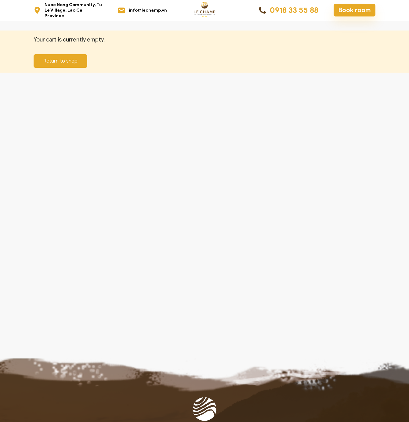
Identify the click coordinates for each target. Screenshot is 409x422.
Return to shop (60, 61)
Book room (354, 10)
